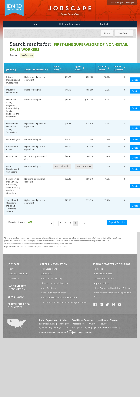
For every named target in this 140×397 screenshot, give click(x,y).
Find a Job (98, 268)
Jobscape (14, 264)
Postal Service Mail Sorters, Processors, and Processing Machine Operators (13, 186)
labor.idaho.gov (116, 2)
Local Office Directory (104, 278)
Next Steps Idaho (49, 268)
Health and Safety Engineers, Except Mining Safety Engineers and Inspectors (12, 108)
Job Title (10, 69)
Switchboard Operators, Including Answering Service (12, 206)
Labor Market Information (17, 287)
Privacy (91, 323)
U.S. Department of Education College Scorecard (64, 302)
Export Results (117, 222)
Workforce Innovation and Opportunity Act (112, 294)
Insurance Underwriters (12, 91)
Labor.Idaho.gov (47, 323)
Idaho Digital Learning (51, 278)
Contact (104, 24)
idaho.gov (130, 2)
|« (50, 223)
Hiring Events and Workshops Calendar (112, 288)
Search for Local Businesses (19, 305)
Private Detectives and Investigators (13, 80)
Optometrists (12, 156)
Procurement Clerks (12, 148)
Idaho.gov (63, 323)
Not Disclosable (62, 166)
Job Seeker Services (103, 273)
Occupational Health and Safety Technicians (12, 127)
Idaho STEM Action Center (53, 292)
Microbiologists (13, 139)
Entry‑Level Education (35, 69)
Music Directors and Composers (12, 169)
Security (103, 323)
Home (35, 24)
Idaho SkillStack (48, 288)
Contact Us (13, 278)
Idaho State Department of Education (59, 297)
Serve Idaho (16, 296)
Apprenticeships (101, 283)
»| (85, 223)
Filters (107, 33)
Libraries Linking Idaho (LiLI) (54, 283)
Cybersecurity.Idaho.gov (50, 327)
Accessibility (78, 323)
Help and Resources (69, 24)
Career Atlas (46, 273)
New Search (124, 33)
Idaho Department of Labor (112, 264)
